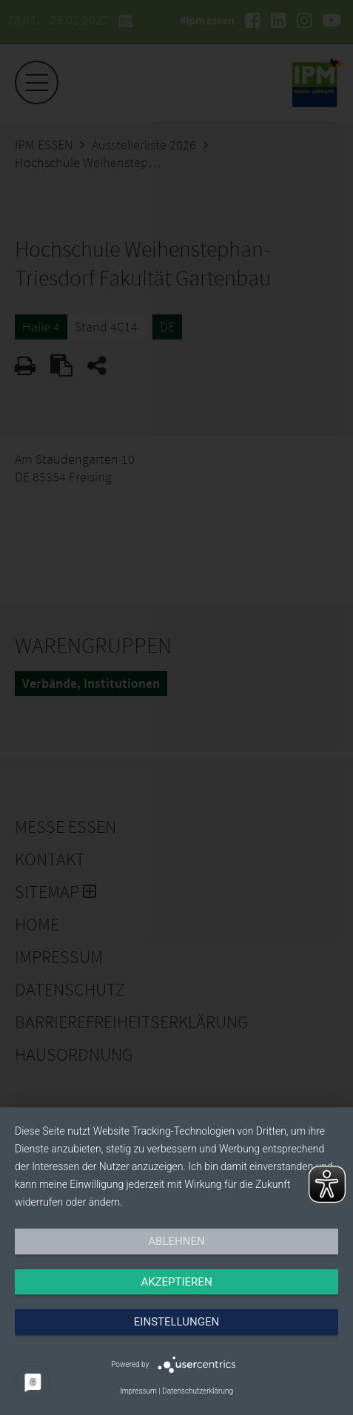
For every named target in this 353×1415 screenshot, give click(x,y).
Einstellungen (176, 1321)
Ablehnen (176, 1241)
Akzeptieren (176, 1282)
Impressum (138, 1391)
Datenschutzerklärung (197, 1391)
